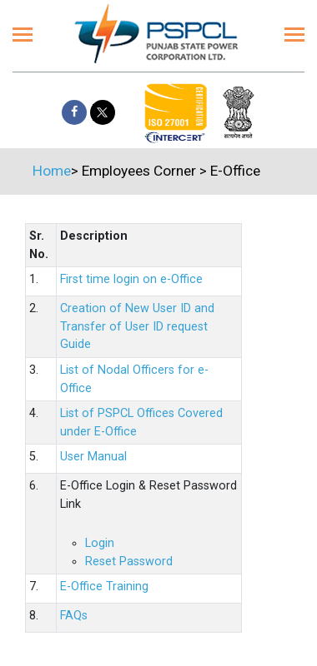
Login (99, 543)
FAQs (74, 616)
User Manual (93, 457)
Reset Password (129, 561)
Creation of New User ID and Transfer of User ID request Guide (137, 326)
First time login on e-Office (131, 279)
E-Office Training (104, 586)
